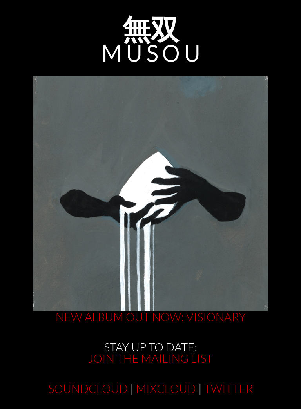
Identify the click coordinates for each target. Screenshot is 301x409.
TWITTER (228, 388)
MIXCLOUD (166, 388)
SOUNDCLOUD (88, 388)
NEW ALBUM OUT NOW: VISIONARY (151, 317)
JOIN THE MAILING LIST (150, 358)
